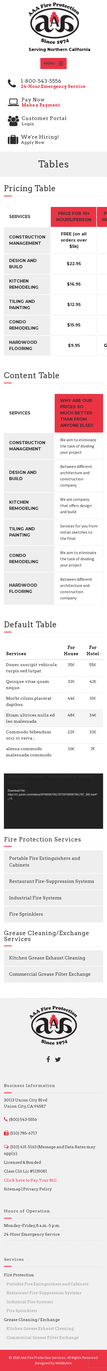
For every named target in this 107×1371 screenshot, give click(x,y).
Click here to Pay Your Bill (30, 1180)
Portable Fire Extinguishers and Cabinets (44, 862)
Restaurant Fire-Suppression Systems (51, 881)
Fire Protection (19, 1275)
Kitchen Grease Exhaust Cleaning (47, 957)
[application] (53, 801)
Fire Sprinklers (26, 914)
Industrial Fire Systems (35, 897)
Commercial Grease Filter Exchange (50, 974)
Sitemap (12, 1189)
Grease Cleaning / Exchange (32, 1319)
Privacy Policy (37, 1189)
